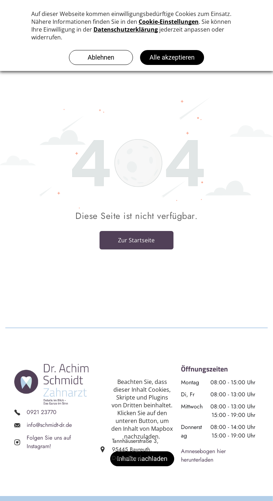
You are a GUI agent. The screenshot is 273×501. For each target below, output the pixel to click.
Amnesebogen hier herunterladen (203, 455)
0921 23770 (42, 412)
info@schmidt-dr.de (49, 425)
